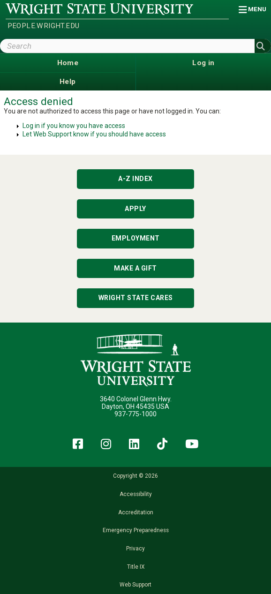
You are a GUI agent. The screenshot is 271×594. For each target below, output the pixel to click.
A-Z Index (135, 178)
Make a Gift (135, 268)
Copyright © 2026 (135, 476)
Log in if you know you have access (74, 125)
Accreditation (135, 512)
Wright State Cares (135, 297)
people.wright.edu (44, 26)
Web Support (135, 584)
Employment (136, 238)
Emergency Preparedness (136, 530)
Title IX (135, 567)
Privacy (135, 548)
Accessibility (136, 494)
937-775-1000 (135, 414)
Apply (135, 208)
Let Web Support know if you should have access (94, 134)
